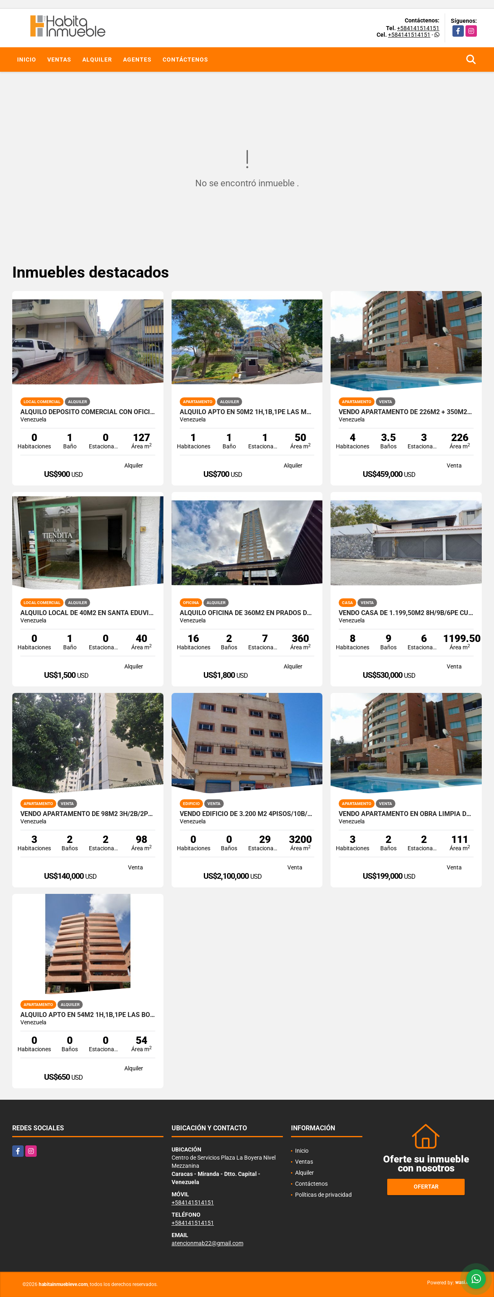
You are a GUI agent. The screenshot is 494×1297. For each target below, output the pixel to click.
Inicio (26, 59)
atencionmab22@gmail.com (207, 1243)
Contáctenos (185, 59)
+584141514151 (418, 28)
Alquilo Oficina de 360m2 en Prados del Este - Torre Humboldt (247, 613)
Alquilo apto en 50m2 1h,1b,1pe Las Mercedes (247, 412)
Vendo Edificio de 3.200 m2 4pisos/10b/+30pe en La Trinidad (247, 814)
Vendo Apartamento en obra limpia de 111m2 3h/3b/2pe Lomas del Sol (406, 814)
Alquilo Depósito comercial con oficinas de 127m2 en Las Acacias (87, 412)
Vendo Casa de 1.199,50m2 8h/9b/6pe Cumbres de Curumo (406, 613)
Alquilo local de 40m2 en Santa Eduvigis (87, 613)
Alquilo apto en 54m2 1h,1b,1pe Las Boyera (87, 1015)
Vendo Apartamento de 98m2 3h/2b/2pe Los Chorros (87, 814)
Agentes (137, 59)
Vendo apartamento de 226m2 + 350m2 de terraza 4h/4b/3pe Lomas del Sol (406, 412)
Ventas (59, 59)
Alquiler (97, 59)
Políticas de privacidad (323, 1194)
